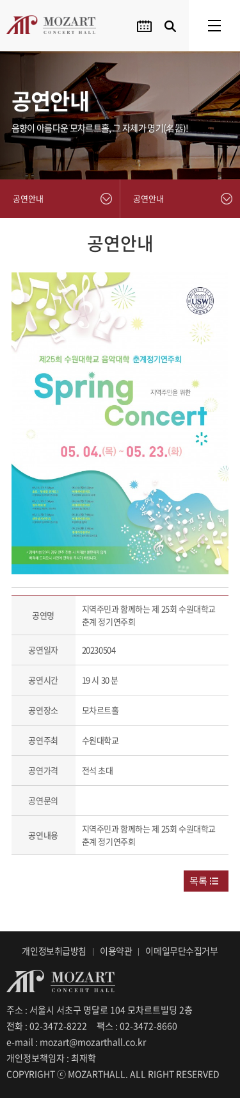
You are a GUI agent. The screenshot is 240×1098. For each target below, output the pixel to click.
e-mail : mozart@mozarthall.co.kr (76, 1041)
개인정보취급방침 (54, 950)
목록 (198, 881)
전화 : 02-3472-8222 (46, 1025)
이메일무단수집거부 (181, 950)
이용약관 (116, 950)
